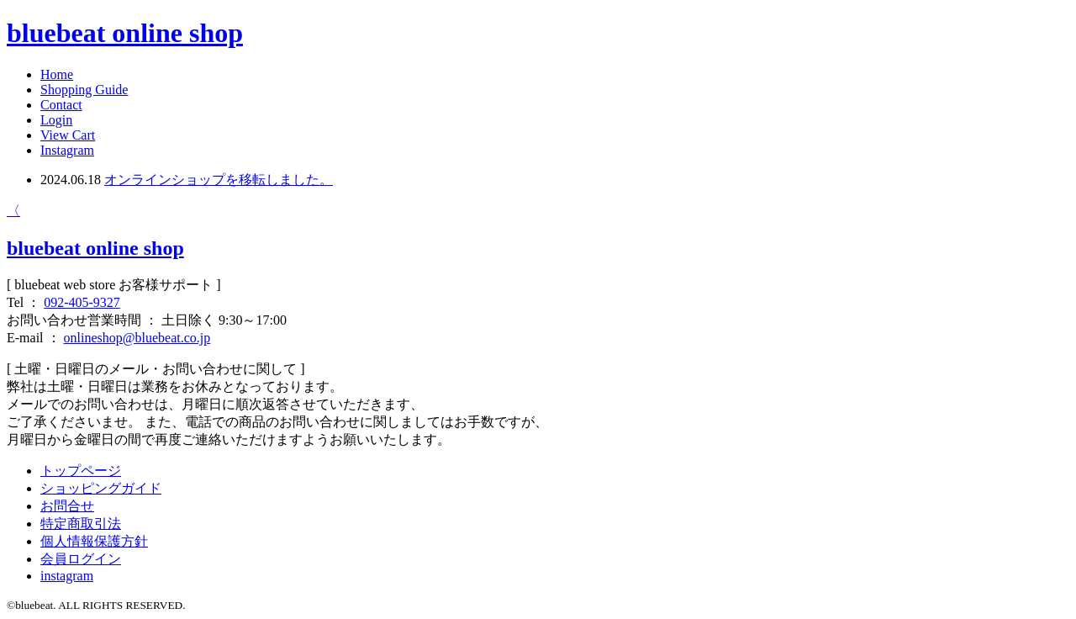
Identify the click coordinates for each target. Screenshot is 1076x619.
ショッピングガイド (100, 488)
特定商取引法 (80, 523)
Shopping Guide (84, 89)
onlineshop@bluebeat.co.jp (137, 338)
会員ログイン (80, 559)
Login (56, 120)
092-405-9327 (82, 302)
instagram (66, 576)
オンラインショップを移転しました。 (218, 179)
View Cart (67, 135)
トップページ (80, 470)
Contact (61, 105)
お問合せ (67, 506)
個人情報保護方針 (94, 541)
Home (56, 74)
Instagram (67, 150)
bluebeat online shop (125, 33)
